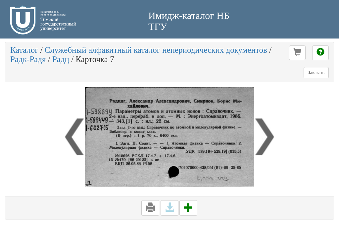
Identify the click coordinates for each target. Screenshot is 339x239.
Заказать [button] (316, 72)
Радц (60, 59)
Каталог (24, 49)
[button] (297, 52)
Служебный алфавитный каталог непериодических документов (156, 49)
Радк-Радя (28, 59)
